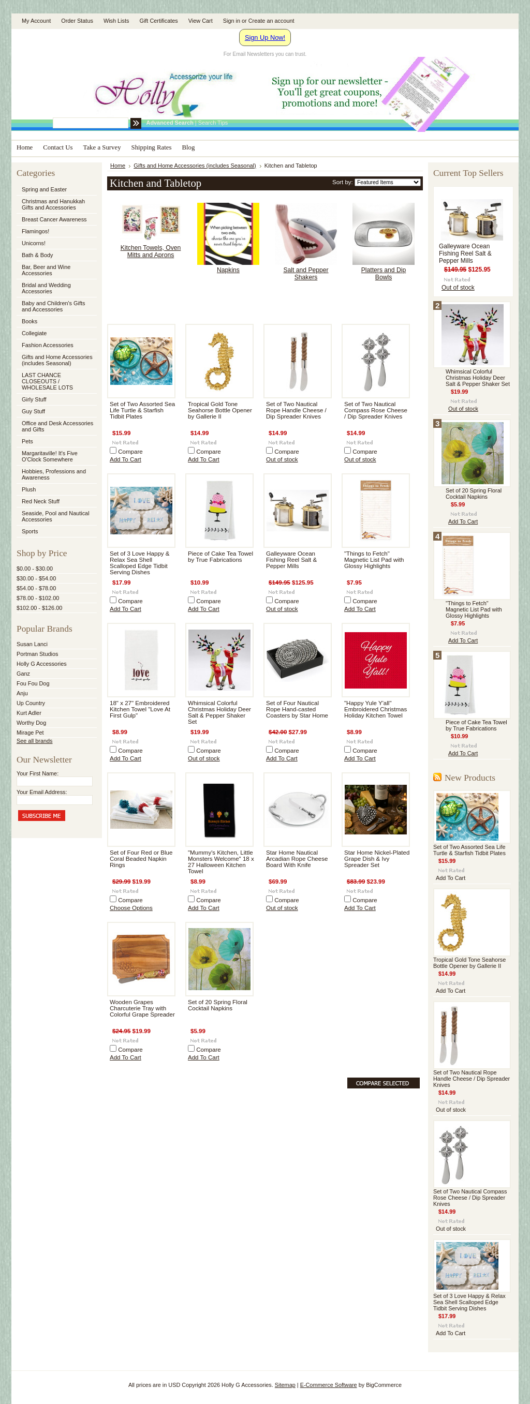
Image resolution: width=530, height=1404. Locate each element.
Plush (29, 489)
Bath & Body (37, 255)
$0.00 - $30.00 (35, 568)
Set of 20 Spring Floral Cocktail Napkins (217, 1005)
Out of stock (282, 459)
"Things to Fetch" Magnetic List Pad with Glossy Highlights (374, 559)
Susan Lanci (32, 644)
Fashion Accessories (56, 345)
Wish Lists (116, 21)
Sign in (231, 21)
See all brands (35, 741)
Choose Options (131, 908)
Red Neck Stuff (41, 501)
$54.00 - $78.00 (36, 588)
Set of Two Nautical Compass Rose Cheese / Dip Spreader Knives (375, 410)
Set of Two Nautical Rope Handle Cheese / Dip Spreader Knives (296, 410)
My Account (36, 21)
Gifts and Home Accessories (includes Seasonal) (56, 360)
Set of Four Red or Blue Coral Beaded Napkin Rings (141, 858)
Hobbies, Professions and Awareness (56, 474)
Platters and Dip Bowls (383, 273)
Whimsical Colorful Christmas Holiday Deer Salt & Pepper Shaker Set (219, 712)
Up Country (31, 703)
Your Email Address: (42, 792)
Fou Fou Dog (33, 683)
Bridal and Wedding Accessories (46, 288)
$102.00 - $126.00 (39, 608)
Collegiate (56, 333)
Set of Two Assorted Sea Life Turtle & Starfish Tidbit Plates (142, 410)
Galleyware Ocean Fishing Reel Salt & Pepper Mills (291, 559)
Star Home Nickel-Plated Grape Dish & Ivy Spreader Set (376, 858)
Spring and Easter (44, 189)
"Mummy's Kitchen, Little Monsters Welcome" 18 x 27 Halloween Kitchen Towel (221, 861)
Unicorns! (34, 243)
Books (29, 321)
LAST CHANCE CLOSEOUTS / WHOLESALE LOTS (47, 381)
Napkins (228, 270)
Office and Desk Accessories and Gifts (57, 426)
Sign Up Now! (265, 37)
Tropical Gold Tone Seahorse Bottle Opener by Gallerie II (220, 410)
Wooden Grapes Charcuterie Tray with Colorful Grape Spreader (142, 1008)
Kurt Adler (29, 713)
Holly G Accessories (42, 664)
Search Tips (213, 123)
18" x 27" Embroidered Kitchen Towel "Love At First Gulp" (140, 709)
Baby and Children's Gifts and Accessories (53, 306)
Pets (56, 441)
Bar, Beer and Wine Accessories (56, 270)
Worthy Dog (31, 723)
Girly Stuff (56, 400)
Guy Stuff (33, 411)
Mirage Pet (30, 732)
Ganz (23, 673)
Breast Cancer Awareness (54, 219)
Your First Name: (37, 773)
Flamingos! (35, 231)
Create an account (271, 21)
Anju (22, 693)
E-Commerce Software (328, 1385)
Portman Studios (37, 654)
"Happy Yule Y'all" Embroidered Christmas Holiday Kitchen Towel (375, 709)
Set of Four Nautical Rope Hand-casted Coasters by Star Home (297, 709)
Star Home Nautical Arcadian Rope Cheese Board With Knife (297, 858)
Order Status (77, 21)
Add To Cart (125, 459)
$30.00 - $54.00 (36, 578)
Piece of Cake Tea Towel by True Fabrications (220, 556)
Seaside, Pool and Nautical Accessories (56, 516)
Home (117, 165)
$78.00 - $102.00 (38, 598)
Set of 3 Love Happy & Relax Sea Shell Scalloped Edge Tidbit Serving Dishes (140, 562)
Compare (130, 452)
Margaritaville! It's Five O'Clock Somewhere (50, 456)
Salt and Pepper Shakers (305, 273)
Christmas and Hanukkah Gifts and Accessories (56, 204)
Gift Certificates (158, 21)
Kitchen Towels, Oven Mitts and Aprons (151, 251)
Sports (56, 531)
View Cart (200, 21)
